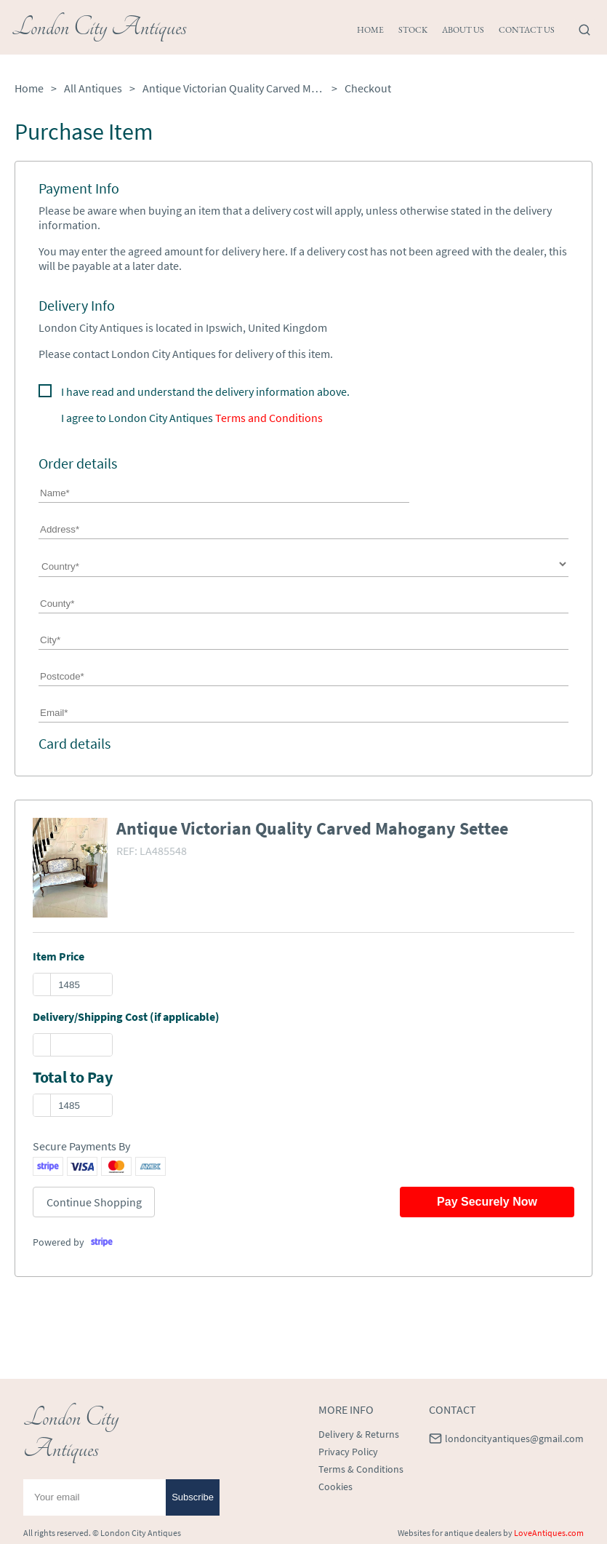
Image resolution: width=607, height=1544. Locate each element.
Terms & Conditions (360, 1469)
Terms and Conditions (269, 417)
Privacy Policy (348, 1451)
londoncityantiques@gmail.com (514, 1438)
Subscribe (193, 1497)
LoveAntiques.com (549, 1532)
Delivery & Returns (358, 1434)
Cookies (335, 1486)
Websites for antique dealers (450, 1532)
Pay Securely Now (487, 1201)
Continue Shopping (94, 1202)
